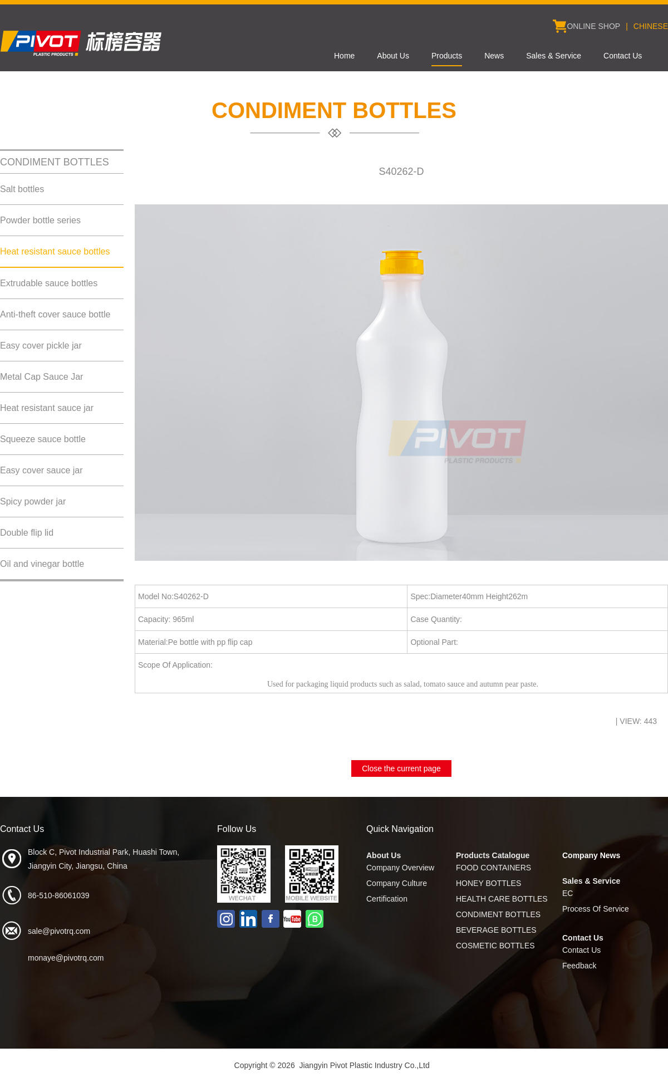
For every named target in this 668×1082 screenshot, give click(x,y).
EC (567, 893)
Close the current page (401, 768)
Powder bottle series (40, 220)
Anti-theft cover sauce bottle (55, 314)
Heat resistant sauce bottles (55, 251)
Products (446, 55)
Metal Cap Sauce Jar (41, 376)
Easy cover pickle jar (41, 345)
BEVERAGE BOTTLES (496, 930)
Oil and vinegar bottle (42, 564)
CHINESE (650, 26)
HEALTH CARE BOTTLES (502, 898)
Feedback (579, 965)
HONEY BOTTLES (488, 883)
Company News (591, 855)
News (494, 55)
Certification (386, 898)
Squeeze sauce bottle (43, 439)
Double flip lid (26, 532)
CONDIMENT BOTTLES (498, 914)
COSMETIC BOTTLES (495, 945)
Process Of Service (595, 908)
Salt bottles (22, 189)
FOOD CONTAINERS (493, 867)
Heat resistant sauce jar (47, 408)
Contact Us (622, 55)
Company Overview (400, 867)
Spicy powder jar (33, 501)
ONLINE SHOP (593, 26)
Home (344, 55)
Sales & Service (553, 55)
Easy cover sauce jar (41, 470)
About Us (393, 55)
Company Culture (396, 883)
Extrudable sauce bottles (48, 283)
